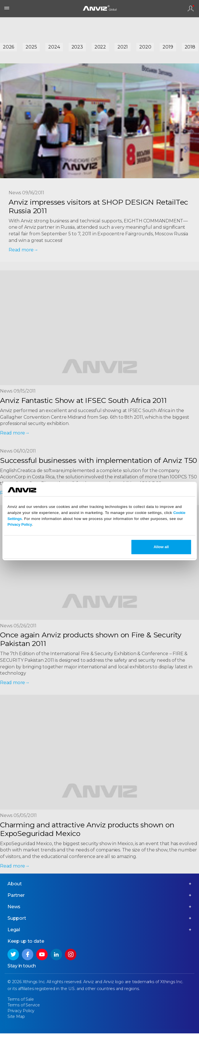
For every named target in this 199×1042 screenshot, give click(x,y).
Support (16, 918)
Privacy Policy (19, 525)
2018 (190, 47)
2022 (100, 47)
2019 (168, 47)
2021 (122, 47)
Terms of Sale (20, 999)
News (13, 906)
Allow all (161, 547)
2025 (31, 47)
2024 (54, 47)
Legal (13, 929)
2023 (77, 47)
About (14, 883)
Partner (16, 895)
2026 (8, 47)
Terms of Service (23, 1005)
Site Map (16, 1016)
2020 (145, 47)
